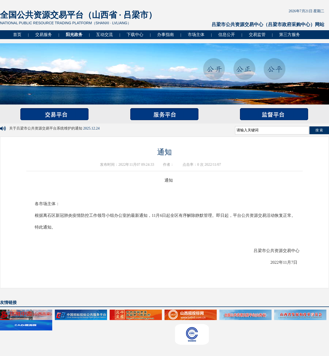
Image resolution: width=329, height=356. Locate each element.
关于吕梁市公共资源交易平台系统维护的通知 (46, 128)
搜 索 (319, 130)
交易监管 (257, 34)
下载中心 (135, 34)
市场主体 (196, 34)
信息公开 (226, 34)
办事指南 (165, 34)
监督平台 (274, 114)
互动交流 (104, 34)
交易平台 (54, 114)
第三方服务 (289, 34)
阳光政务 (74, 34)
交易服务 (43, 34)
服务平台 (164, 114)
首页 (17, 34)
